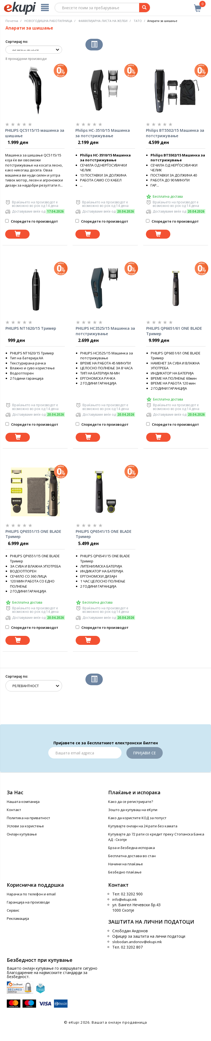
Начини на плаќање (125, 863)
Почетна (11, 21)
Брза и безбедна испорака (131, 847)
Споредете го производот (31, 221)
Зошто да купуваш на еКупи (132, 809)
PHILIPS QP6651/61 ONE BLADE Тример (174, 331)
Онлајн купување (22, 834)
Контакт (14, 809)
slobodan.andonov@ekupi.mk (137, 941)
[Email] (85, 752)
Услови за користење (25, 826)
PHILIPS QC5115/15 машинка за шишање (34, 133)
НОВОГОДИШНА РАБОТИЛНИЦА (48, 21)
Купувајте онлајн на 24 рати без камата (142, 826)
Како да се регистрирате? (130, 801)
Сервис (13, 910)
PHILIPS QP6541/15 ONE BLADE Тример (104, 534)
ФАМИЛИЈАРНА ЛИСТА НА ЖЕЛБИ (102, 21)
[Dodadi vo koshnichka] (17, 234)
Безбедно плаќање (125, 872)
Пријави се (144, 752)
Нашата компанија (23, 801)
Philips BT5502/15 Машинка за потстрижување (175, 133)
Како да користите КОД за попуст (137, 817)
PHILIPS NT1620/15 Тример (30, 328)
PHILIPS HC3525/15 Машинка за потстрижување (105, 331)
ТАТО (138, 21)
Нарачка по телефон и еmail (31, 894)
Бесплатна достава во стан (132, 855)
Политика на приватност (28, 817)
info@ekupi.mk (124, 899)
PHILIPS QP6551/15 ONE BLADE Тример (33, 534)
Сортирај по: (16, 41)
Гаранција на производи (28, 902)
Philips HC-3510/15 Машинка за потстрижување (102, 133)
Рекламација (18, 918)
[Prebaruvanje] (144, 7)
